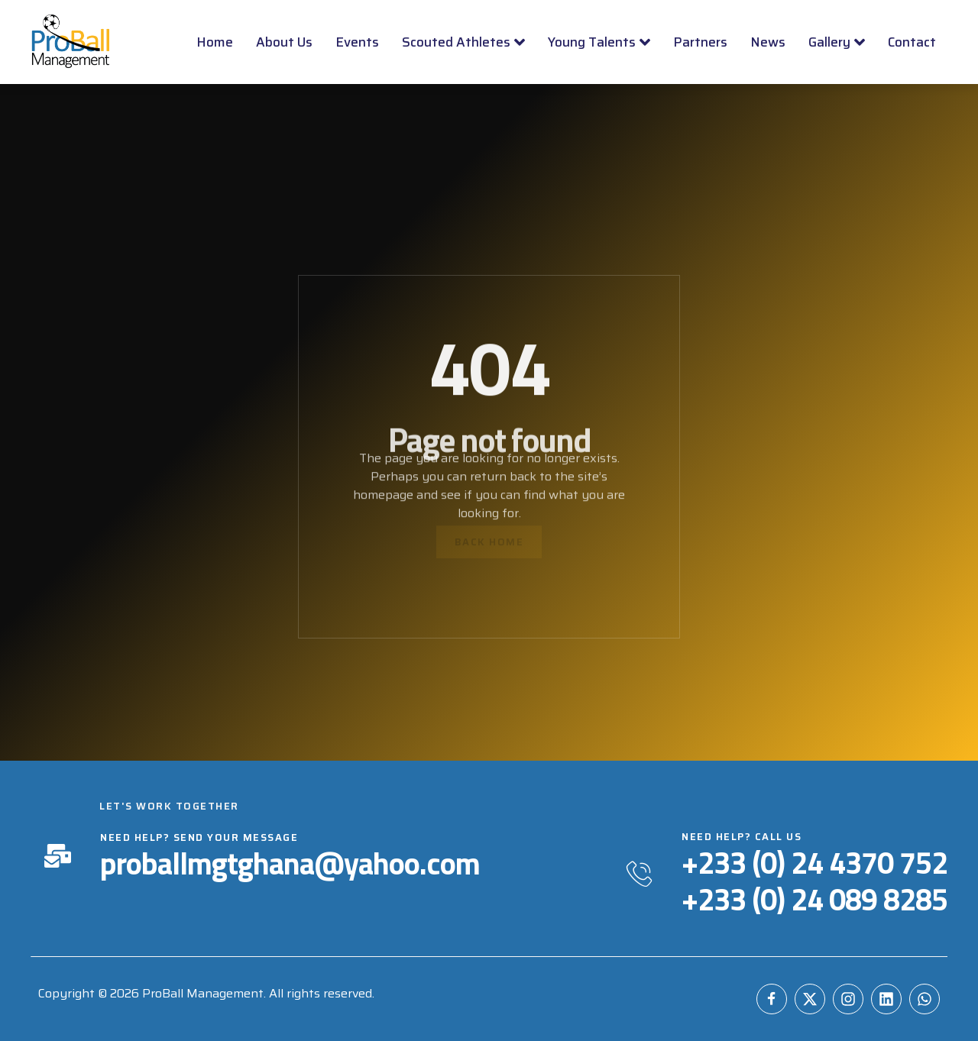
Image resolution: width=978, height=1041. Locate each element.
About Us (284, 42)
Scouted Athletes (463, 42)
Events (357, 42)
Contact (912, 42)
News (767, 42)
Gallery (836, 42)
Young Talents (599, 42)
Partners (700, 42)
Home (214, 42)
